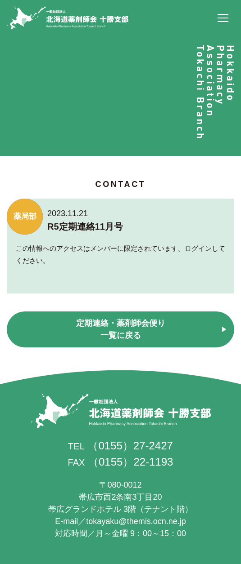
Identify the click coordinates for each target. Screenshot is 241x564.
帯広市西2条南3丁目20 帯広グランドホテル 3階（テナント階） (120, 497)
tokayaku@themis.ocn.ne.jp (136, 521)
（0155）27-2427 (130, 446)
